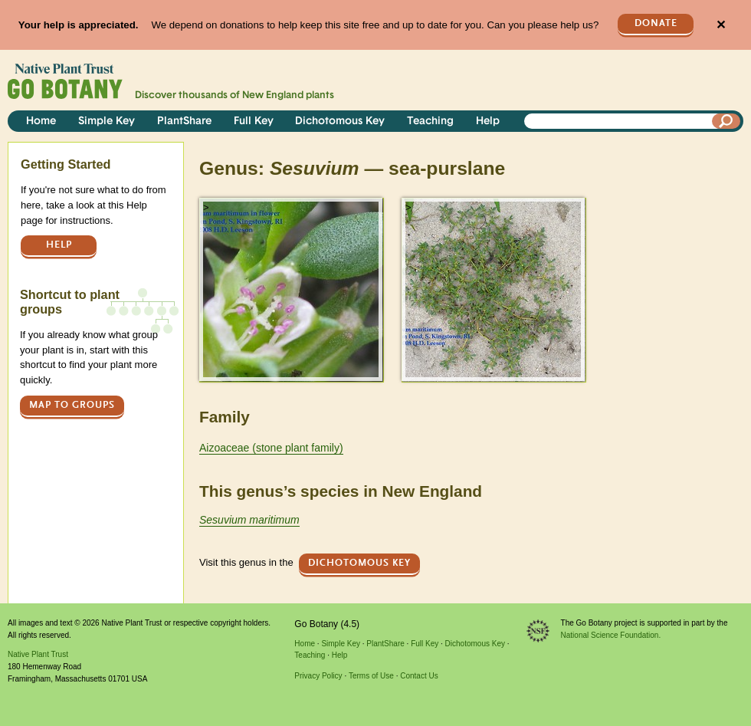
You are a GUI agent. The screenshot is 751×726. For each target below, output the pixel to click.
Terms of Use (371, 676)
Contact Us (419, 676)
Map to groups (72, 405)
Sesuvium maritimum (249, 520)
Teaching (430, 121)
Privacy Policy (318, 676)
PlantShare (184, 121)
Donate (656, 23)
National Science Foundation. (611, 635)
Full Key (254, 121)
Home (41, 121)
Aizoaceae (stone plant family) (271, 448)
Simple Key (106, 121)
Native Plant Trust (38, 654)
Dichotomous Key (340, 121)
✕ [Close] (721, 24)
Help (488, 121)
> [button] (206, 207)
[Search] (726, 121)
